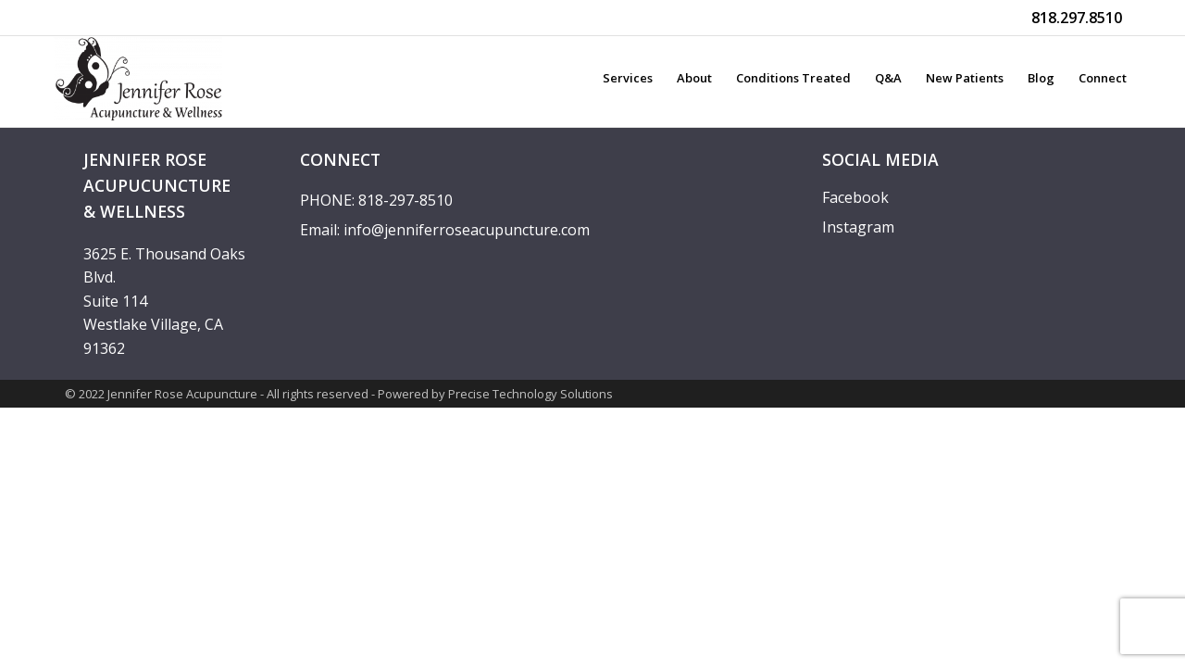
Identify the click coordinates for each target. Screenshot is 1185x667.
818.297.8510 (1076, 17)
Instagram (858, 227)
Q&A (888, 77)
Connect (1103, 77)
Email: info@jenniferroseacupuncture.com (445, 230)
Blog (1041, 77)
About (694, 77)
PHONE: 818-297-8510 (376, 200)
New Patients (965, 77)
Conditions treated (793, 77)
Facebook (855, 197)
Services (628, 77)
